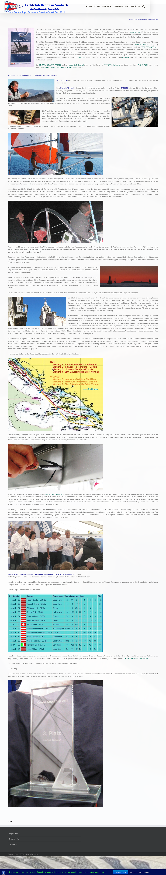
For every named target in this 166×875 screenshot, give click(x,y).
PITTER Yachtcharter (112, 65)
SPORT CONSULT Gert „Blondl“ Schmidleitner (59, 68)
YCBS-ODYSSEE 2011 (149, 47)
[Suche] (143, 6)
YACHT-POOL (143, 65)
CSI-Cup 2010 (80, 57)
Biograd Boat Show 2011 (54, 494)
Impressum (13, 834)
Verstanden (121, 872)
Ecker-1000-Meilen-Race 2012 (136, 658)
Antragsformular (135, 32)
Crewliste (125, 57)
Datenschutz (14, 839)
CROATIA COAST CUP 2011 (50, 65)
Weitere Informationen (140, 872)
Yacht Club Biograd (76, 65)
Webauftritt (13, 844)
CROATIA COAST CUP (143, 45)
